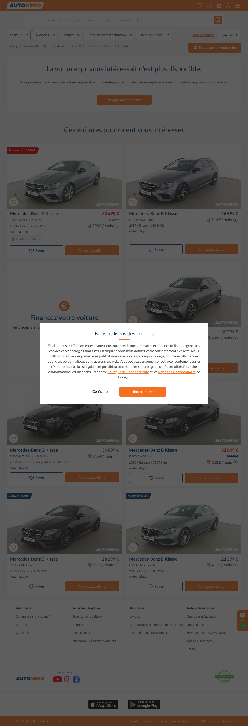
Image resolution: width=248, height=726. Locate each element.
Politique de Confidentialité (128, 372)
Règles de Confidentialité (177, 372)
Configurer (100, 391)
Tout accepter (143, 391)
